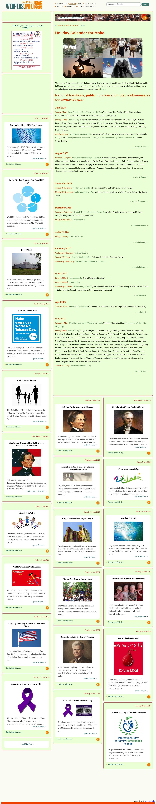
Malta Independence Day (84, 192)
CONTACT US (70, 6)
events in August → (141, 177)
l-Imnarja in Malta (74, 138)
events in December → (140, 225)
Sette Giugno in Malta (77, 112)
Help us (103, 89)
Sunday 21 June (61, 120)
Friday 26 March (61, 282)
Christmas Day (79, 220)
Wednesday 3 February (64, 253)
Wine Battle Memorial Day (80, 134)
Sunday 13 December (63, 212)
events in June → (142, 147)
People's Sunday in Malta (81, 257)
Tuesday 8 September (63, 188)
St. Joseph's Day (76, 278)
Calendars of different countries (67, 25)
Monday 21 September (64, 192)
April (23, 744)
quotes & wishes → (39, 158)
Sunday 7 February (62, 257)
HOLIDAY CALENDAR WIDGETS (86, 6)
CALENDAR (72, 4)
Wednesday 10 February (64, 261)
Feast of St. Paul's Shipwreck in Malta (90, 261)
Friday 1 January (61, 236)
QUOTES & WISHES (89, 4)
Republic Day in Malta (82, 212)
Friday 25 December (63, 220)
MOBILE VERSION (61, 4)
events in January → (141, 242)
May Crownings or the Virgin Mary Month (86, 323)
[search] (124, 4)
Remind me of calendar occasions (70, 18)
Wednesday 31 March (63, 286)
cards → (29, 491)
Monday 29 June (61, 134)
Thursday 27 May (62, 366)
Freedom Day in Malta (82, 286)
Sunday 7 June (61, 112)
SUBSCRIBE (59, 6)
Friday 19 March (61, 278)
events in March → (141, 295)
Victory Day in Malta (82, 188)
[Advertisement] (26, 16)
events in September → (139, 201)
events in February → (140, 267)
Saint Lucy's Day (99, 212)
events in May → (142, 371)
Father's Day (74, 120)
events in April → (142, 312)
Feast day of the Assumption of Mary (86, 158)
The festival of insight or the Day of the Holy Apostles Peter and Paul (109, 138)
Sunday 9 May (61, 331)
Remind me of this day (13, 164)
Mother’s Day (73, 331)
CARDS (79, 4)
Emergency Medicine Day (81, 366)
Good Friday (75, 282)
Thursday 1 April (61, 306)
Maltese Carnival (81, 253)
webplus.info (150, 801)
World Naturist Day (94, 112)
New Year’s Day (76, 236)
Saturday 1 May (61, 323)
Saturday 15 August (63, 158)
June (30, 744)
